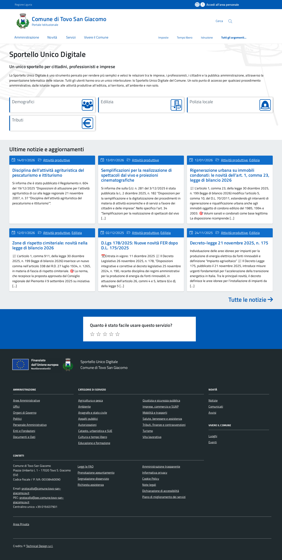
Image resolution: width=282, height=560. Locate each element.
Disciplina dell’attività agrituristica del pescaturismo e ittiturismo (48, 172)
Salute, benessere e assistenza (162, 418)
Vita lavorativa (152, 437)
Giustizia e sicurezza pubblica (161, 400)
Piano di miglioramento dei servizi (164, 497)
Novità (52, 37)
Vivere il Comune (96, 37)
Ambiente (84, 406)
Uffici (16, 406)
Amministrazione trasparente (161, 466)
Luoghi (213, 436)
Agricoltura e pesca (90, 400)
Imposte (163, 37)
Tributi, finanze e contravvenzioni (164, 424)
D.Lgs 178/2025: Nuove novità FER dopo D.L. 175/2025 (139, 245)
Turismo (148, 430)
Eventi (213, 442)
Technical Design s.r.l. (39, 546)
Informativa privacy (154, 472)
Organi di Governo (24, 412)
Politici (17, 418)
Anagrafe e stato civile (92, 412)
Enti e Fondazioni (24, 430)
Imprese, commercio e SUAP (161, 406)
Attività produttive (56, 160)
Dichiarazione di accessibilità (160, 490)
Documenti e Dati (24, 437)
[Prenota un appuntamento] (197, 4)
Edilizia (254, 160)
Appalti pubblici (88, 418)
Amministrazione (26, 37)
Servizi (71, 37)
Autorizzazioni (87, 424)
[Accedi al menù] (8, 20)
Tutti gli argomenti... (233, 37)
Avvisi (212, 412)
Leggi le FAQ (86, 466)
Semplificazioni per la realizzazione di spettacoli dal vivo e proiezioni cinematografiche (136, 175)
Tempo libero (185, 37)
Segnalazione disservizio (93, 478)
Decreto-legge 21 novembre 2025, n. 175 (229, 242)
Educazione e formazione (94, 443)
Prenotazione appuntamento (96, 472)
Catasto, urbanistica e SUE (95, 430)
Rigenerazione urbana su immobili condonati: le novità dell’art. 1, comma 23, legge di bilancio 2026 (229, 175)
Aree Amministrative (26, 400)
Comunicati (216, 406)
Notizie (213, 400)
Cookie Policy (150, 478)
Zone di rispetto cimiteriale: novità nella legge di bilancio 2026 (50, 245)
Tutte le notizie (250, 299)
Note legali (149, 484)
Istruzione (207, 37)
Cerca (219, 21)
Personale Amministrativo (30, 424)
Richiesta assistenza (91, 484)
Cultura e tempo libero (92, 437)
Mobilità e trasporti (155, 412)
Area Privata (21, 524)
